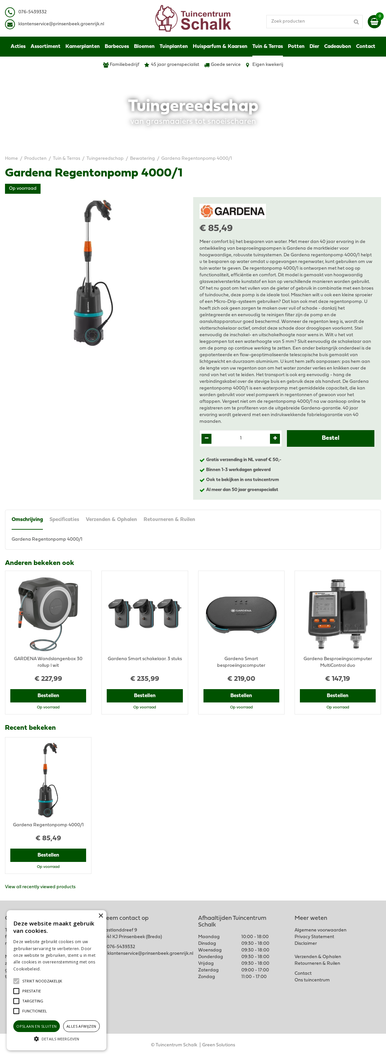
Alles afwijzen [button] (81, 1026)
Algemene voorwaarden (320, 930)
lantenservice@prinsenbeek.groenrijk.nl (62, 24)
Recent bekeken (30, 728)
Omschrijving (27, 519)
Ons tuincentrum (312, 980)
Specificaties (64, 519)
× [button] (100, 916)
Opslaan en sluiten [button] (36, 1026)
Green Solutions (218, 1045)
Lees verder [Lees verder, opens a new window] (53, 968)
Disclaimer (306, 943)
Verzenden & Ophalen (111, 519)
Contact (303, 973)
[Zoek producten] (314, 21)
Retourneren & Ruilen (169, 519)
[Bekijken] (374, 21)
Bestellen (48, 695)
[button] (42, 981)
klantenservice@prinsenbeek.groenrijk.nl (150, 953)
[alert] (56, 980)
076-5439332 (121, 947)
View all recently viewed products (40, 887)
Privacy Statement (314, 937)
